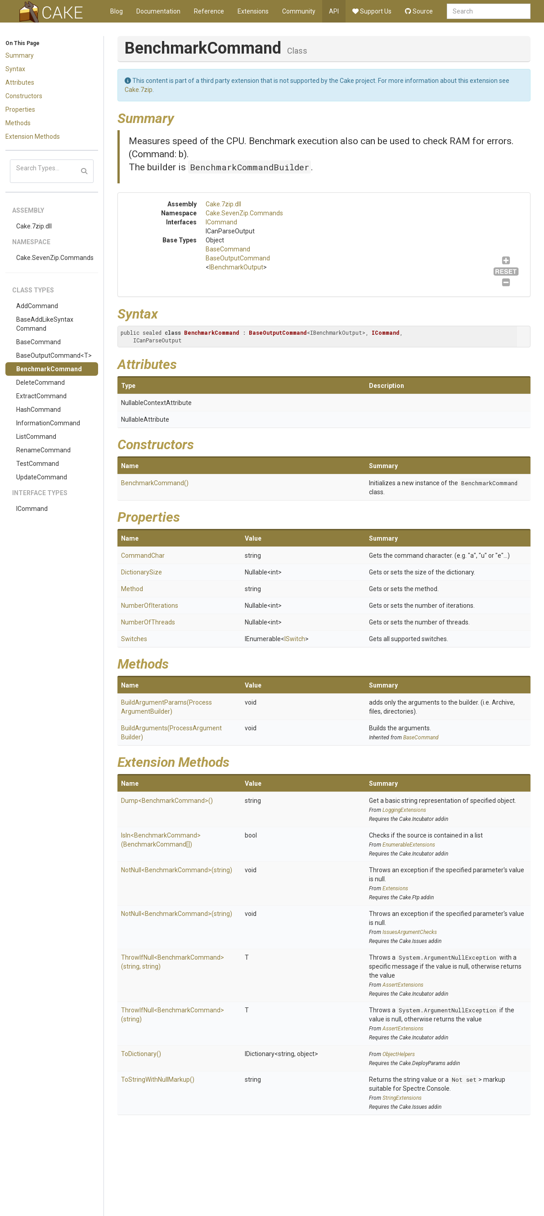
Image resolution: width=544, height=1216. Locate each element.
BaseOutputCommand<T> (54, 355)
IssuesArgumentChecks (409, 932)
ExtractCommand (41, 396)
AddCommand (37, 306)
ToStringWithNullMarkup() (157, 1079)
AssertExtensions (402, 985)
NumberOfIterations (149, 605)
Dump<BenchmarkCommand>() (167, 800)
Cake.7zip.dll (34, 226)
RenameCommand (43, 450)
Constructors (23, 96)
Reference (209, 11)
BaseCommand (38, 342)
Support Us (371, 11)
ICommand (32, 508)
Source (419, 11)
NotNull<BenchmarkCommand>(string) (176, 870)
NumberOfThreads (148, 622)
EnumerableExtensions (408, 845)
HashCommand (38, 409)
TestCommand (37, 463)
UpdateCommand (41, 477)
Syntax (15, 69)
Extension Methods (32, 136)
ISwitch (294, 638)
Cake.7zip (139, 89)
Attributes (19, 82)
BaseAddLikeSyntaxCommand (44, 324)
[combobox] (489, 11)
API (334, 11)
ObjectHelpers (398, 1054)
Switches (134, 638)
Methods (18, 123)
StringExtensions (402, 1098)
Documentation (158, 11)
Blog (116, 11)
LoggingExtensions (404, 810)
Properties (20, 109)
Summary (19, 55)
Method (132, 588)
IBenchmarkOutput (236, 267)
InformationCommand (48, 423)
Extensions (253, 11)
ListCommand (36, 436)
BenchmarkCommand (49, 369)
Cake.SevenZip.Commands (55, 257)
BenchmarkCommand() (155, 483)
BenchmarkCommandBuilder (249, 167)
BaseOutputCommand (238, 258)
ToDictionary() (141, 1053)
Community (298, 11)
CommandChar (143, 555)
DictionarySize (141, 572)
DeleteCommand (40, 382)
